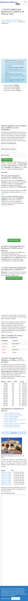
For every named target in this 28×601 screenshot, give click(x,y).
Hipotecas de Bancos (11, 20)
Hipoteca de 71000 (6, 482)
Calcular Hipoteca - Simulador (12, 413)
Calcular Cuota (6, 159)
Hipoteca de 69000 (6, 480)
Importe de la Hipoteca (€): (8, 143)
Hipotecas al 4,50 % (12, 21)
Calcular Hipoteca (14, 240)
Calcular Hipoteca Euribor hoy (12, 425)
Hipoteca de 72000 (6, 484)
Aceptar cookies (15, 598)
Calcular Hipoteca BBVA (10, 418)
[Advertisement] (14, 41)
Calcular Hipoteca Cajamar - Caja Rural (14, 420)
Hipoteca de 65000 (6, 475)
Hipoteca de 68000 (6, 479)
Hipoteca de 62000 (6, 472)
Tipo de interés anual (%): (8, 149)
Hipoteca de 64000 (6, 474)
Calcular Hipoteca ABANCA (11, 416)
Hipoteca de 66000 (6, 477)
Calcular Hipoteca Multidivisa (11, 426)
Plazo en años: (5, 155)
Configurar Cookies (5, 598)
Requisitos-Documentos (14, 278)
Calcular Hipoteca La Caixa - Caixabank (14, 423)
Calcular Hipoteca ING (10, 421)
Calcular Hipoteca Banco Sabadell (13, 415)
